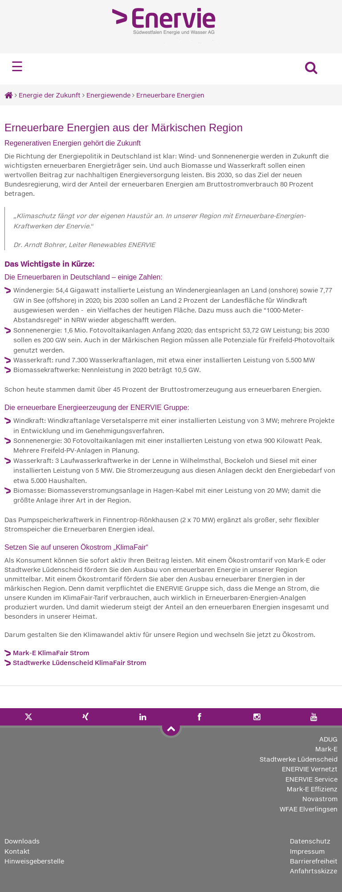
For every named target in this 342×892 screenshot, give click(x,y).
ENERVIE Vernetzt (310, 769)
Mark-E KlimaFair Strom (51, 653)
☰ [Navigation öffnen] (17, 66)
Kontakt (17, 851)
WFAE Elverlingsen (309, 809)
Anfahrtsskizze (313, 871)
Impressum (307, 851)
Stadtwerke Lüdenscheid (299, 759)
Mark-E (326, 749)
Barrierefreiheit (314, 861)
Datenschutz (310, 841)
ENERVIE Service (311, 779)
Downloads (22, 841)
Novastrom (320, 799)
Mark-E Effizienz (312, 789)
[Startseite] (8, 95)
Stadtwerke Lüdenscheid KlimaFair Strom (80, 662)
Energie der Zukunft (50, 95)
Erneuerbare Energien (170, 95)
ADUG (328, 739)
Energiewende (108, 95)
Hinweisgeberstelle (34, 861)
